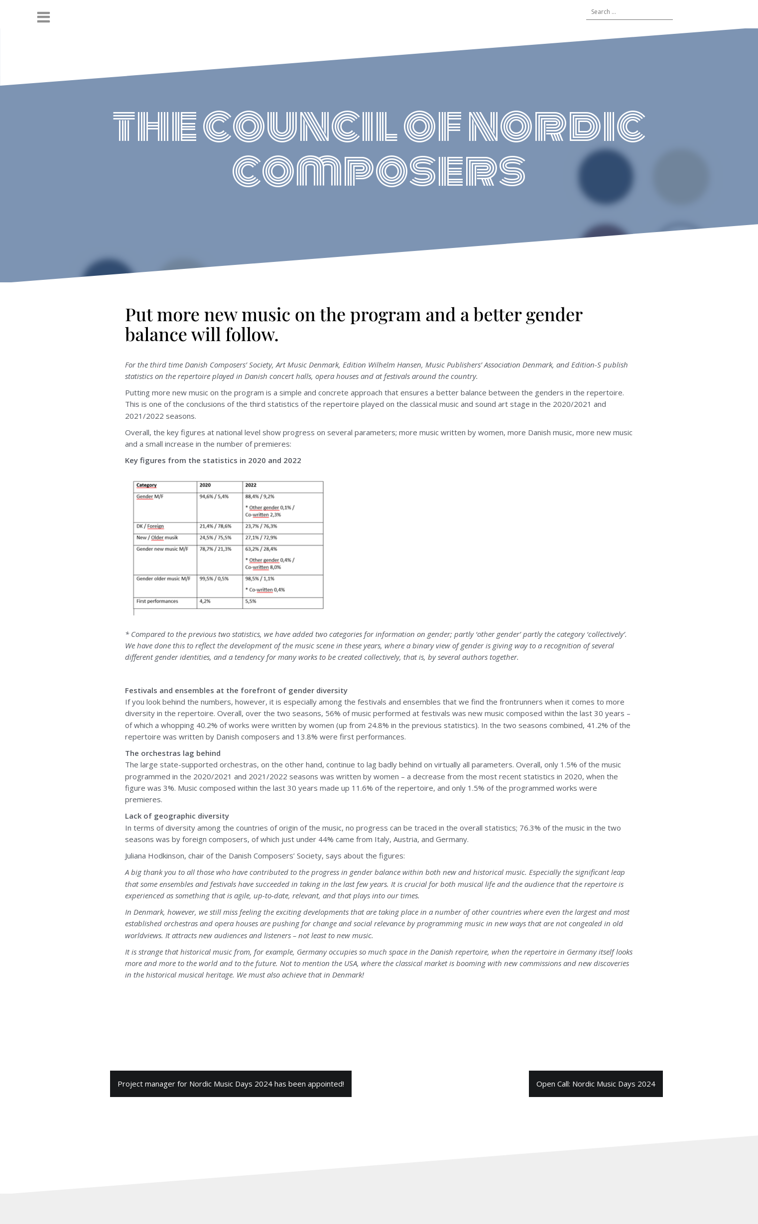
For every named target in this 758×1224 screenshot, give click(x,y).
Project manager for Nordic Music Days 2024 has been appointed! (231, 1084)
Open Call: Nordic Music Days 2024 (595, 1084)
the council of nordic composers (379, 148)
